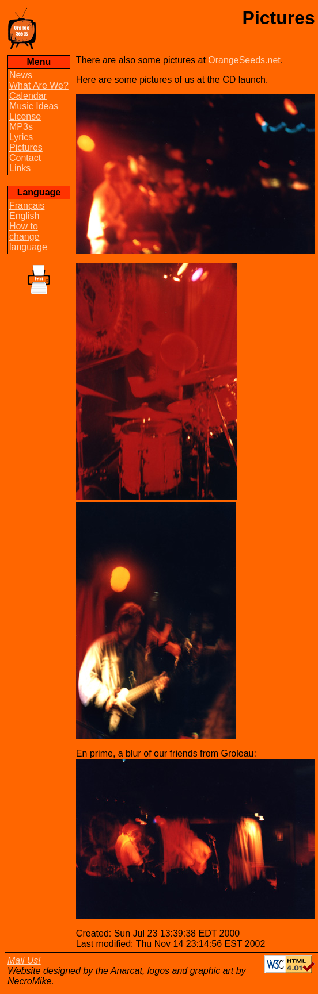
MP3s (21, 127)
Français (26, 205)
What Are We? (39, 85)
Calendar (28, 96)
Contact (25, 158)
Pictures (26, 147)
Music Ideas (33, 106)
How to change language (28, 236)
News (20, 75)
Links (20, 168)
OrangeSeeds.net (244, 60)
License (25, 116)
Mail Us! (24, 960)
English (24, 216)
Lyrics (21, 137)
